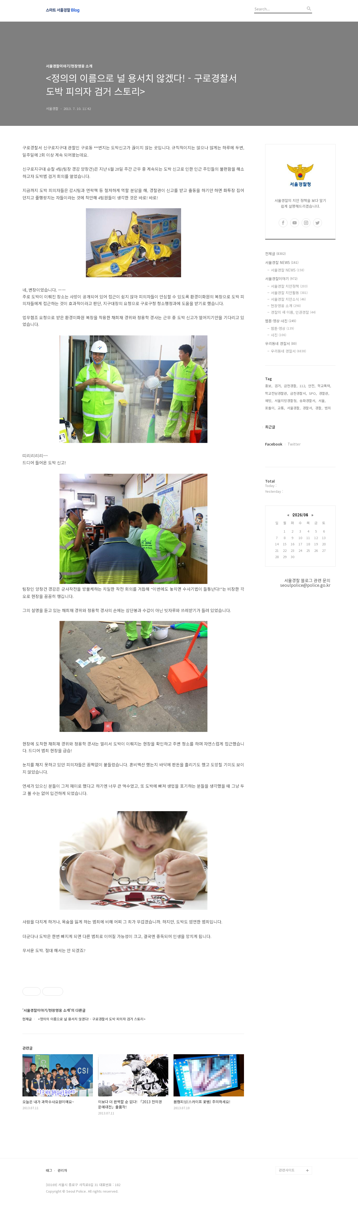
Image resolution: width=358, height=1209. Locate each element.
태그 (49, 1171)
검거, (278, 385)
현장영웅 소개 (286, 305)
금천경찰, (290, 385)
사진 (278, 334)
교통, (281, 407)
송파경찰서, (308, 400)
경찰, (319, 407)
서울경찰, (294, 407)
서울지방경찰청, (286, 400)
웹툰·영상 (282, 328)
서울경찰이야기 (281, 278)
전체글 (275, 253)
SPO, (313, 393)
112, (303, 385)
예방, (268, 400)
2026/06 (300, 514)
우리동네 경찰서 (281, 343)
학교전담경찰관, (276, 393)
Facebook (273, 444)
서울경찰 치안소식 (288, 299)
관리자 (62, 1171)
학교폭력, (324, 385)
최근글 (270, 426)
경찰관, (324, 393)
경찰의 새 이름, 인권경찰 (293, 312)
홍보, (268, 385)
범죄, (328, 407)
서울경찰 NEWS (282, 262)
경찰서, (308, 407)
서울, (322, 400)
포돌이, (270, 407)
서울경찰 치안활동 (289, 292)
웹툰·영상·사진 (280, 320)
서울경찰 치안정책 (289, 286)
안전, (311, 385)
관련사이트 (287, 1170)
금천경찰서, (298, 393)
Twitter (294, 444)
